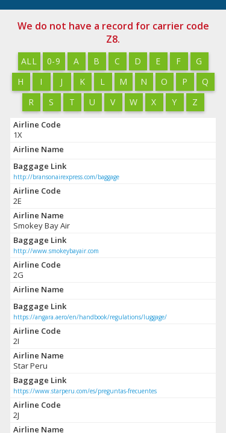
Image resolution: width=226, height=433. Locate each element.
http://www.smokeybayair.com (56, 251)
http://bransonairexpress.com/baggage (66, 177)
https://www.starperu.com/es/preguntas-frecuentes (85, 391)
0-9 (53, 61)
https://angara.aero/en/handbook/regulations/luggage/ (90, 317)
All (28, 61)
